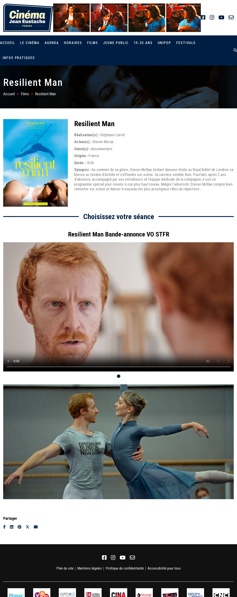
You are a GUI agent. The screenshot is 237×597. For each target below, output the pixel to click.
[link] (203, 18)
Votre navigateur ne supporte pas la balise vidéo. (118, 306)
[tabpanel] (118, 298)
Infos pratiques (19, 58)
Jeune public (116, 43)
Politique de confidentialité (125, 568)
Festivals (186, 43)
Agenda (52, 43)
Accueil (7, 43)
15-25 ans (143, 43)
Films (92, 43)
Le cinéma (29, 43)
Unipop (164, 43)
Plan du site (64, 568)
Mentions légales (89, 568)
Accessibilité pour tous (164, 568)
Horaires (73, 43)
